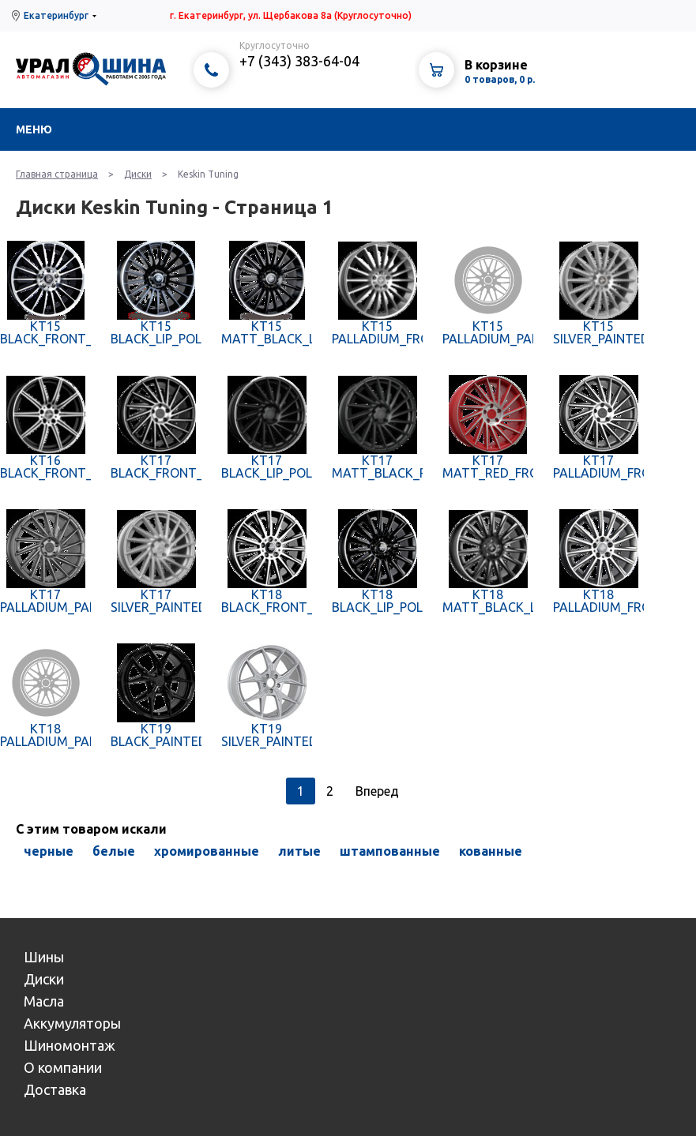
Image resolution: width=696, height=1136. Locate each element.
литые (299, 851)
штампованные (390, 851)
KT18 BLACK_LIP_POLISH (377, 600)
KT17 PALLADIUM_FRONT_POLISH (598, 466)
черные (48, 851)
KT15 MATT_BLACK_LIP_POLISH (266, 332)
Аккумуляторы (72, 1023)
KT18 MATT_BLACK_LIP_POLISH (487, 600)
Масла (44, 1001)
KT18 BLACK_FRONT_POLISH (266, 600)
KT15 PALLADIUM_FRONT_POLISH (377, 332)
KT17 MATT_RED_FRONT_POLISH (487, 466)
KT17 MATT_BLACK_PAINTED (377, 466)
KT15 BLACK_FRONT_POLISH (45, 332)
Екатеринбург (56, 15)
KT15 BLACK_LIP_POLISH (156, 332)
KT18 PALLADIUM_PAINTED (45, 735)
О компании (63, 1067)
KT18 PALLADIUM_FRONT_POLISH (598, 600)
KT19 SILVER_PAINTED (266, 735)
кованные (490, 851)
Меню (34, 129)
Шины (44, 957)
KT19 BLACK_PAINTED (156, 735)
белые (113, 851)
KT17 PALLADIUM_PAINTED (45, 600)
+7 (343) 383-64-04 (299, 61)
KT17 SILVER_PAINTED (156, 600)
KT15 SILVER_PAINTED (598, 332)
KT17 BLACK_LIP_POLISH (266, 466)
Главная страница (57, 174)
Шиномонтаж (69, 1045)
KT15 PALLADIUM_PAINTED (487, 332)
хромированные (206, 851)
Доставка (55, 1089)
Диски (138, 174)
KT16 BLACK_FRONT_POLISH (45, 466)
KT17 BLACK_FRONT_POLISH (156, 466)
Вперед (377, 791)
